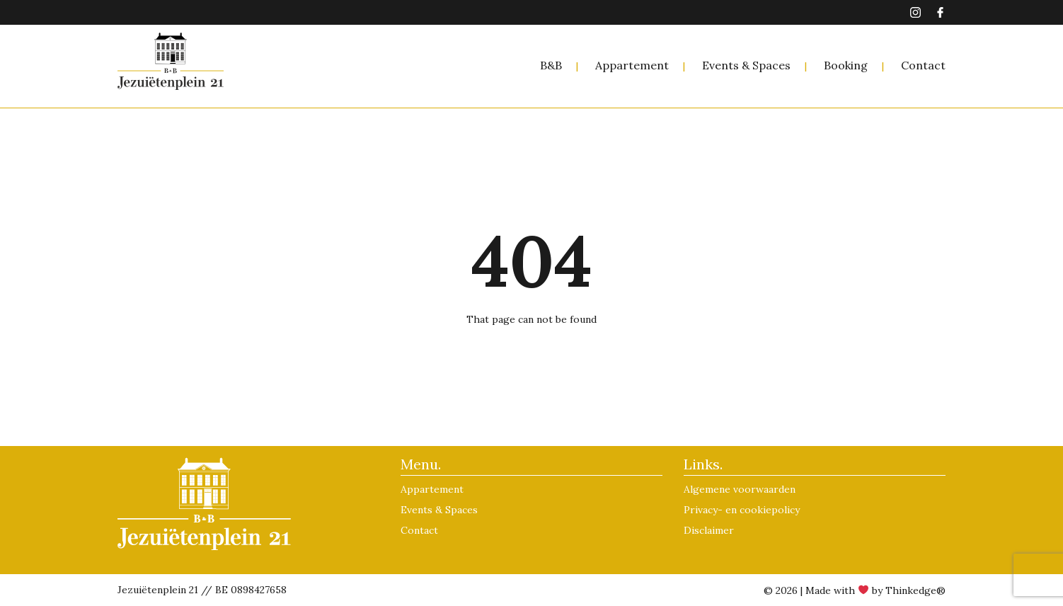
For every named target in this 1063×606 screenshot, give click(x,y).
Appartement (632, 65)
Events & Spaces (746, 65)
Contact (923, 65)
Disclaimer (709, 530)
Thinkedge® (915, 590)
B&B (551, 65)
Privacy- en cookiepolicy (742, 509)
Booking (846, 65)
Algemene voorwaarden (739, 489)
